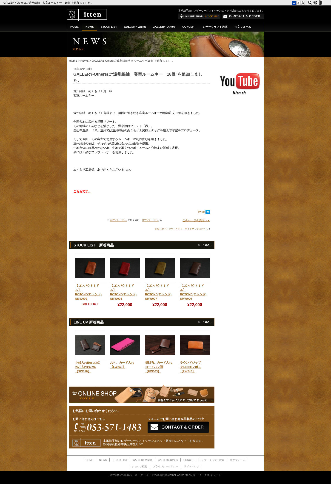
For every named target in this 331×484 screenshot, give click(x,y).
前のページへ (118, 220)
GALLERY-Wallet (135, 26)
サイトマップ (191, 466)
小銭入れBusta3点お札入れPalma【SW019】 (87, 367)
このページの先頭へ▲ (196, 220)
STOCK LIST (109, 26)
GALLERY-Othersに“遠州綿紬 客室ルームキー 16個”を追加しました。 (48, 2)
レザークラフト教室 (215, 26)
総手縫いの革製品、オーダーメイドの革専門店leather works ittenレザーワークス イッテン (165, 475)
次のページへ (150, 220)
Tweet (201, 211)
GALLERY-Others (164, 26)
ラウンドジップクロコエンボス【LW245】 (190, 367)
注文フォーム (242, 26)
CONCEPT (189, 26)
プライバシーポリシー (165, 466)
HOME (74, 26)
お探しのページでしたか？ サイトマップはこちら (181, 229)
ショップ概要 (139, 466)
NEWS (90, 26)
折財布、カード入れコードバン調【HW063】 (158, 367)
